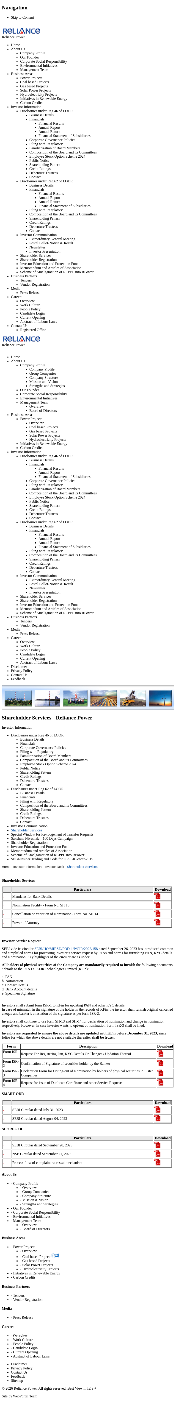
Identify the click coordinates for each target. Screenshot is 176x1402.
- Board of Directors (35, 1229)
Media (15, 288)
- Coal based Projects (35, 1257)
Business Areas (22, 74)
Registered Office (33, 330)
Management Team (34, 70)
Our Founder (29, 57)
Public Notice (39, 160)
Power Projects (31, 78)
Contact (35, 177)
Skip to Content (22, 17)
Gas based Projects (34, 86)
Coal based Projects (34, 82)
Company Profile (32, 53)
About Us (18, 49)
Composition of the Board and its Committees (63, 152)
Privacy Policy (22, 1368)
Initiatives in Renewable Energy (43, 98)
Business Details (41, 115)
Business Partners (24, 276)
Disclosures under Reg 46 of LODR (46, 111)
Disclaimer (19, 1364)
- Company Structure (35, 1196)
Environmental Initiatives (39, 65)
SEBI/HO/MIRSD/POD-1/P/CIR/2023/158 (66, 949)
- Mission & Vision (34, 1200)
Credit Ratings (40, 169)
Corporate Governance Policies (52, 140)
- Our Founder (21, 1208)
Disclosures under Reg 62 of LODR (46, 181)
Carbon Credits (31, 103)
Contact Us (19, 326)
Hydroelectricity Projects (38, 94)
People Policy (30, 309)
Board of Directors (43, 411)
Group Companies (42, 373)
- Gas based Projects (35, 1261)
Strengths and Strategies (47, 386)
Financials (36, 119)
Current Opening (32, 317)
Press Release (30, 293)
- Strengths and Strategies (39, 1204)
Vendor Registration (35, 284)
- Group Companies (34, 1192)
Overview (27, 301)
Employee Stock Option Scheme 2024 (57, 156)
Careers (16, 297)
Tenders (26, 280)
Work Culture (30, 305)
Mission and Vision (43, 382)
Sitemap (17, 1380)
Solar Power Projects (35, 90)
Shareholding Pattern (44, 165)
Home (15, 45)
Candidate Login (32, 313)
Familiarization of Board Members (54, 148)
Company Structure (43, 377)
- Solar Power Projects (36, 1265)
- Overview (28, 1188)
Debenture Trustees (43, 173)
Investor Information (26, 107)
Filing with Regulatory (46, 144)
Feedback (18, 1376)
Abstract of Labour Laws (38, 321)
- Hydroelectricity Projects (39, 1269)
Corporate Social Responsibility (43, 61)
